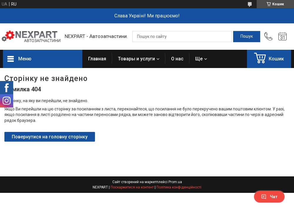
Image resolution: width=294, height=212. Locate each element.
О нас (177, 59)
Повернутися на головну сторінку (50, 137)
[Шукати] (246, 36)
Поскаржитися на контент (132, 187)
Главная (97, 59)
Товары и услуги (136, 59)
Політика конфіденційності (178, 187)
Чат (269, 196)
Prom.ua (175, 182)
